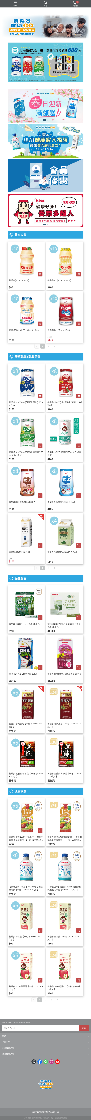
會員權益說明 (8, 1054)
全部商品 (6, 1042)
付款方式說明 (8, 1048)
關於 (4, 1036)
